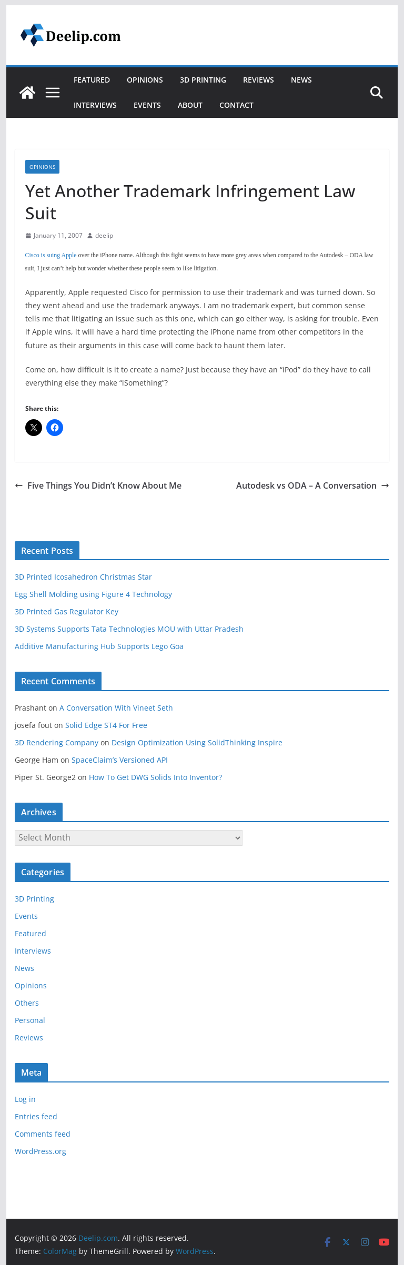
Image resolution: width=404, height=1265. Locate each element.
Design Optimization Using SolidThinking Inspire (197, 742)
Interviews (95, 105)
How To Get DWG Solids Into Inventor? (155, 777)
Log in (25, 1099)
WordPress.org (40, 1151)
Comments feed (42, 1134)
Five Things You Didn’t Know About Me (98, 485)
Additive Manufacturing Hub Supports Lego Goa (99, 646)
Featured (92, 80)
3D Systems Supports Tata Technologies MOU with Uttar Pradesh (129, 629)
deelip (104, 235)
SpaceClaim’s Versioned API (120, 760)
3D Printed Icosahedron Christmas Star (83, 577)
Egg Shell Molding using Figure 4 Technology (93, 594)
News (301, 80)
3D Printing (203, 80)
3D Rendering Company (56, 742)
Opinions (145, 80)
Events (147, 105)
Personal (30, 1020)
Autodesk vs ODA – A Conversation (312, 485)
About (190, 105)
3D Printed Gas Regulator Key (66, 611)
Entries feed (36, 1116)
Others (27, 1003)
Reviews (258, 80)
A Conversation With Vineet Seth (116, 708)
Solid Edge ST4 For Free (106, 725)
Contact (236, 105)
